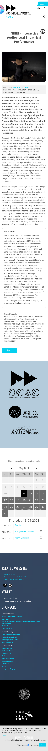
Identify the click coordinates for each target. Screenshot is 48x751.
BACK (9, 350)
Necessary (22, 745)
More (4, 736)
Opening (18, 525)
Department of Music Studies (14, 579)
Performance (34, 745)
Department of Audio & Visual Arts (16, 577)
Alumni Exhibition (22, 538)
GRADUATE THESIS (21, 87)
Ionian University (9, 574)
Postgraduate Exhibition (24, 531)
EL (44, 8)
